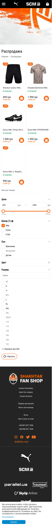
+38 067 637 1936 (26, 425)
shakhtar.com (21, 441)
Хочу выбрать (8, 517)
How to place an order (26, 419)
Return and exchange (25, 408)
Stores (26, 415)
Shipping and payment (26, 404)
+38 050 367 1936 (26, 429)
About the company (26, 392)
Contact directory (26, 396)
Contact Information (26, 388)
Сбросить (9, 356)
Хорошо (13, 522)
